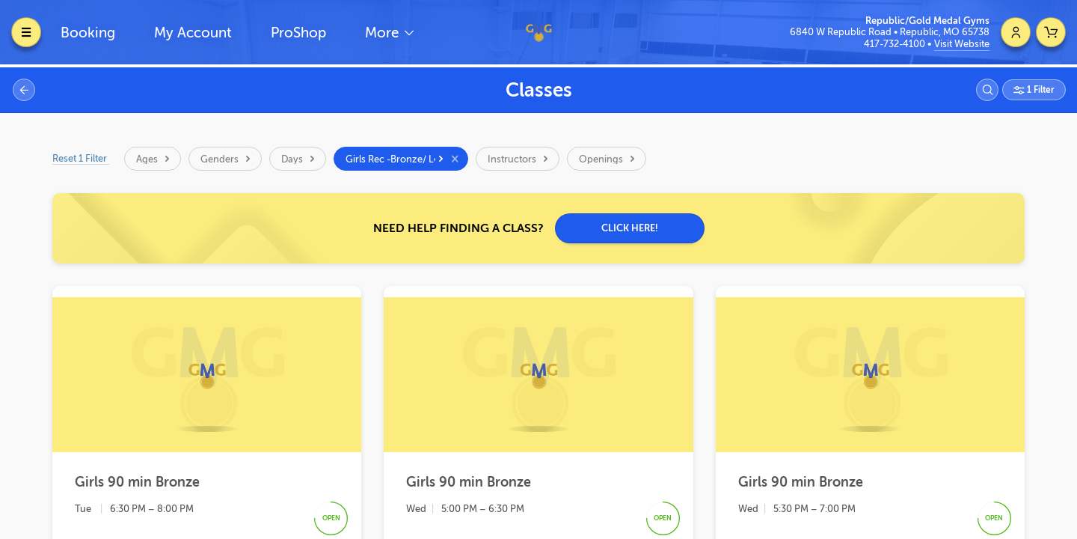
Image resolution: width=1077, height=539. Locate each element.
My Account (193, 32)
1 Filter (1040, 90)
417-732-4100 (895, 43)
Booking (88, 32)
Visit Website (961, 43)
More (383, 32)
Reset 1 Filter (80, 158)
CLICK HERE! (629, 228)
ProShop (298, 32)
